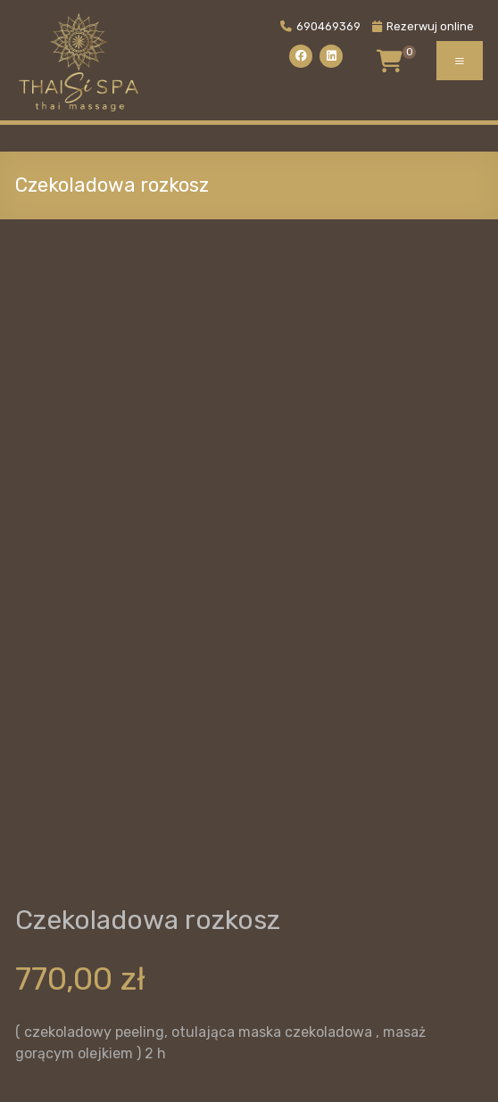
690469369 (320, 26)
